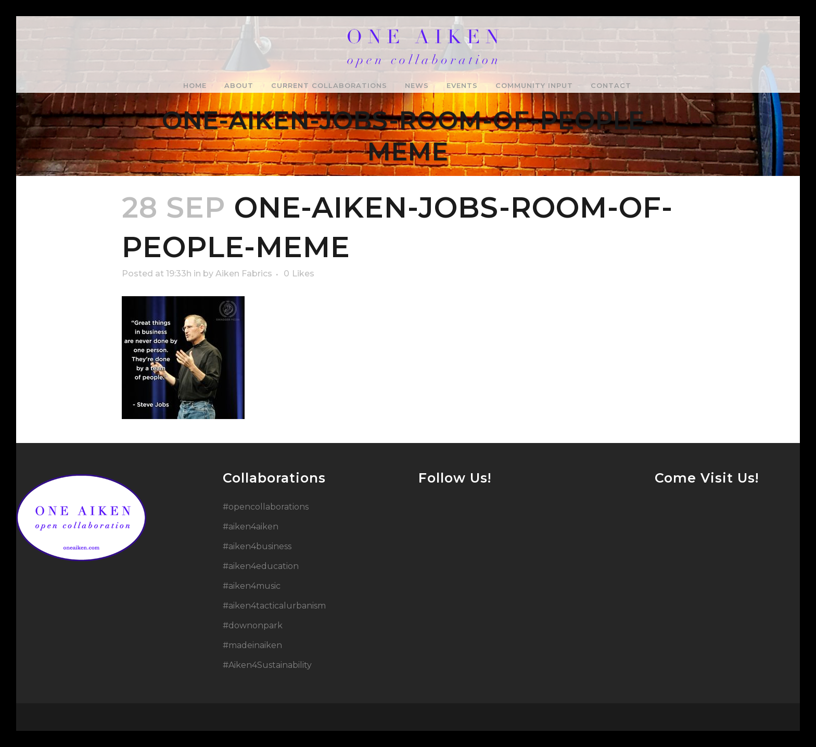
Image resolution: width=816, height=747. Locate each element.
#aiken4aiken (250, 526)
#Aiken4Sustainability (267, 665)
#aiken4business (257, 546)
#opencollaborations (266, 507)
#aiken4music (251, 586)
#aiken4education (261, 566)
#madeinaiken (252, 645)
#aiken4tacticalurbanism (274, 606)
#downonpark (253, 625)
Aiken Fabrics (243, 273)
